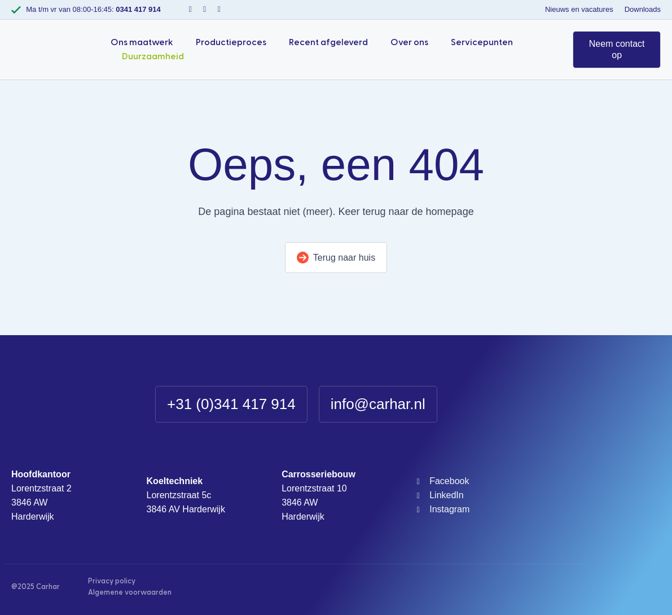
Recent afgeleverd (328, 42)
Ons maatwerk (142, 42)
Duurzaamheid (153, 56)
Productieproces (231, 42)
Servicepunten (482, 42)
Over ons (409, 42)
